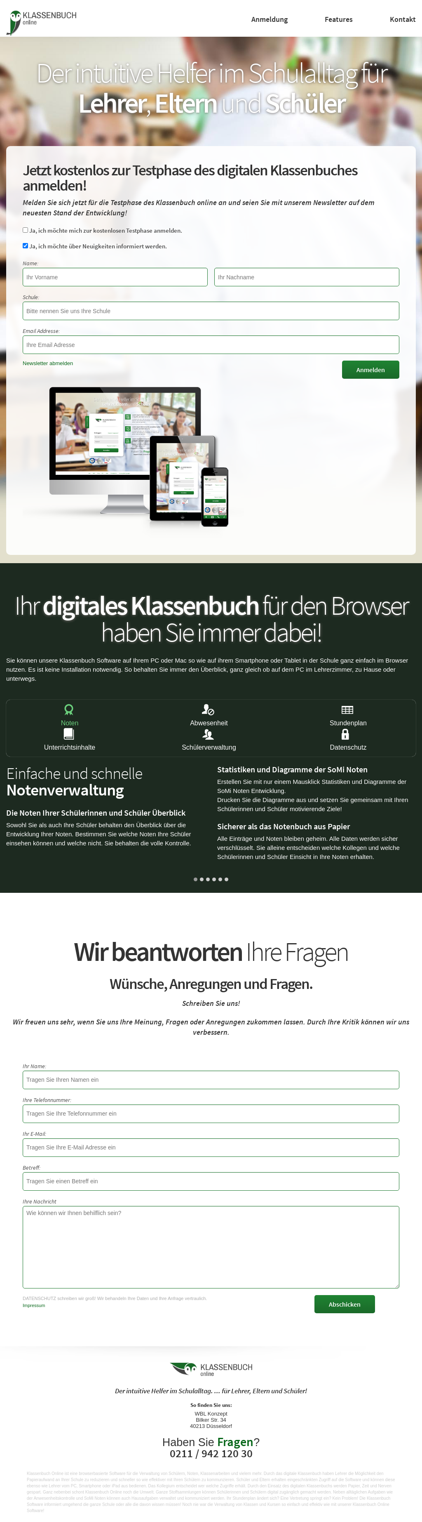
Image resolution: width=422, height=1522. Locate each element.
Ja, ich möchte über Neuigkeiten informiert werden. (95, 246)
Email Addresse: (41, 331)
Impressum (34, 1305)
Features (339, 19)
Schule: (31, 297)
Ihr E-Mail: (34, 1133)
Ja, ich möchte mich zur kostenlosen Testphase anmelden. (102, 230)
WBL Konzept (211, 1414)
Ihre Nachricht (39, 1201)
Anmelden (370, 370)
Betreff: (31, 1167)
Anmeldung (269, 19)
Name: (30, 263)
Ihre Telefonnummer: (47, 1100)
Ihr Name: (34, 1066)
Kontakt (403, 19)
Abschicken (345, 1304)
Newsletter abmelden (48, 363)
